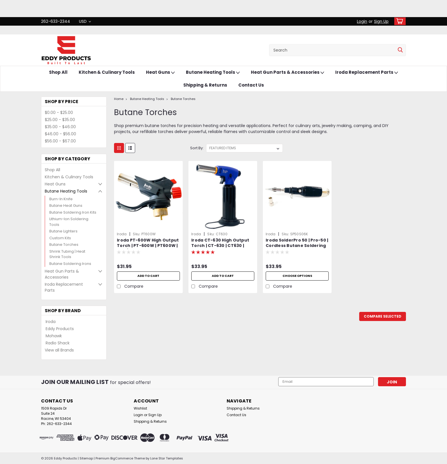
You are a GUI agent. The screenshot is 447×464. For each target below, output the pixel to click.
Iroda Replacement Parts (366, 72)
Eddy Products (60, 329)
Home (118, 99)
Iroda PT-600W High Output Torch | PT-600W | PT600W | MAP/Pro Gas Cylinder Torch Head (148, 248)
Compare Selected (382, 316)
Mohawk (54, 336)
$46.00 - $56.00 (60, 134)
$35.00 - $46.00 (60, 127)
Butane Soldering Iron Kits (72, 212)
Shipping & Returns (205, 85)
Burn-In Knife (61, 199)
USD (85, 21)
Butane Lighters (63, 231)
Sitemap (86, 458)
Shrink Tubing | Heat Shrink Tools (67, 254)
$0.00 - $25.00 (59, 112)
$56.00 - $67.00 (60, 141)
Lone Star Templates (166, 458)
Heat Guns (160, 72)
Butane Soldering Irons (70, 263)
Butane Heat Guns (65, 205)
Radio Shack (58, 343)
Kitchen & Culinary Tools (107, 72)
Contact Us (251, 85)
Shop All (58, 72)
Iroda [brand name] (122, 234)
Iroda (51, 321)
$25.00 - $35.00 (60, 119)
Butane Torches (63, 244)
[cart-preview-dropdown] (398, 21)
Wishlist (140, 408)
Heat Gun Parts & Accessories (287, 72)
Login (362, 21)
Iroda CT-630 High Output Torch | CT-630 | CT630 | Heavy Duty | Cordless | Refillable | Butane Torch (220, 248)
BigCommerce (121, 458)
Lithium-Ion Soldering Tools (68, 221)
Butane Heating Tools (213, 72)
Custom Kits (60, 238)
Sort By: (197, 148)
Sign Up (381, 21)
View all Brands (59, 350)
